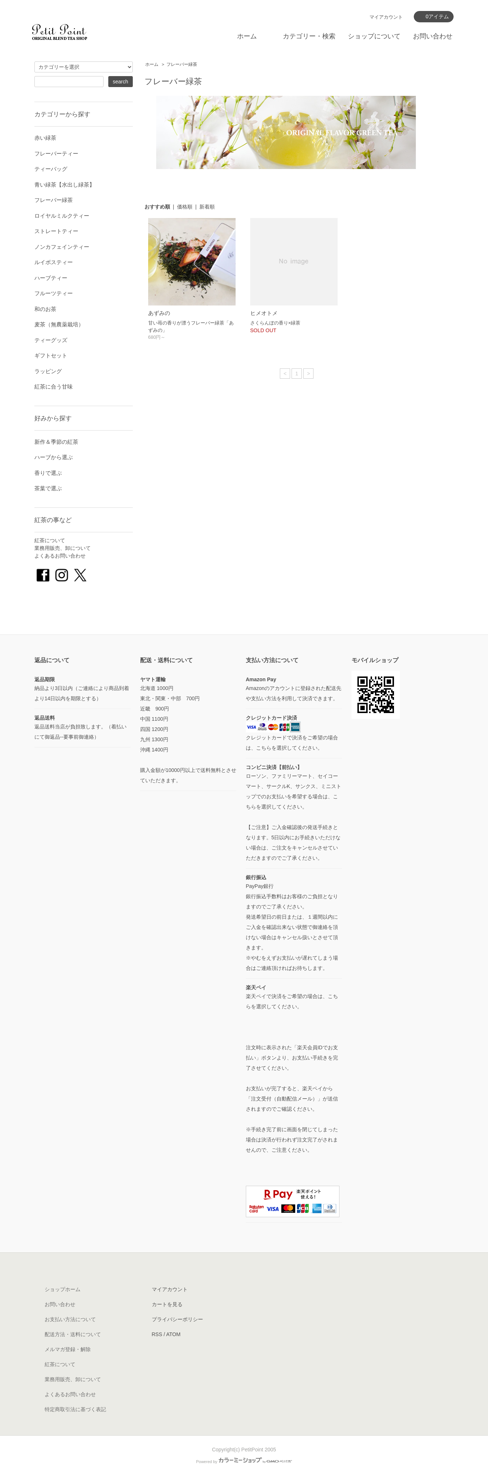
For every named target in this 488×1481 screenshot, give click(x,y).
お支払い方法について (70, 1319)
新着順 (207, 207)
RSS (157, 1334)
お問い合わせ (433, 36)
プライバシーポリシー (177, 1319)
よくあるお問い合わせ (60, 556)
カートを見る (167, 1304)
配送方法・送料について (73, 1334)
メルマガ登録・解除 (68, 1349)
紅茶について (49, 540)
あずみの (159, 313)
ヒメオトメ (264, 313)
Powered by (244, 1461)
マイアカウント (386, 17)
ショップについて (374, 36)
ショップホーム (62, 1289)
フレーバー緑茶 (181, 64)
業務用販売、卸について (62, 548)
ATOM (173, 1334)
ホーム (247, 36)
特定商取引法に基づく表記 (75, 1409)
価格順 (184, 207)
